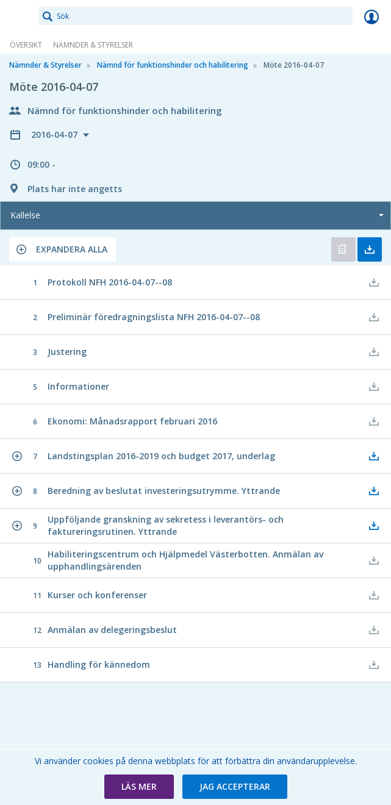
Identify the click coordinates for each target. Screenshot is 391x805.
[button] (62, 249)
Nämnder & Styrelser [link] (93, 45)
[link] (19, 16)
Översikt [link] (26, 45)
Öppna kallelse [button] (343, 249)
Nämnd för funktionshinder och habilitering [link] (172, 65)
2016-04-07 (55, 134)
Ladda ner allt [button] (369, 249)
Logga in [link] (371, 16)
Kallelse (25, 215)
